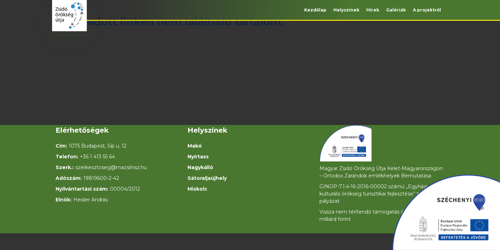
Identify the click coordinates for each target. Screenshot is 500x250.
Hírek (372, 9)
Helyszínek (346, 9)
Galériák (396, 9)
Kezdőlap (315, 9)
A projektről (427, 9)
